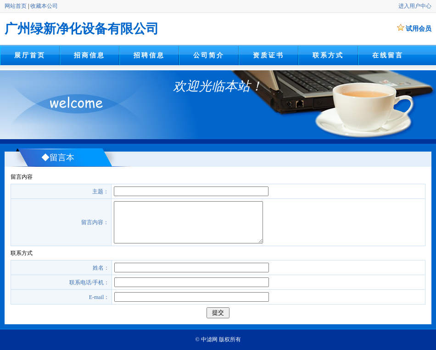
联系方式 (328, 55)
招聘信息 (149, 55)
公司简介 (208, 55)
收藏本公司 (44, 6)
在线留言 (387, 55)
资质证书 (268, 55)
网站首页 (16, 6)
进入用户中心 (414, 6)
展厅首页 (29, 55)
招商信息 (89, 55)
